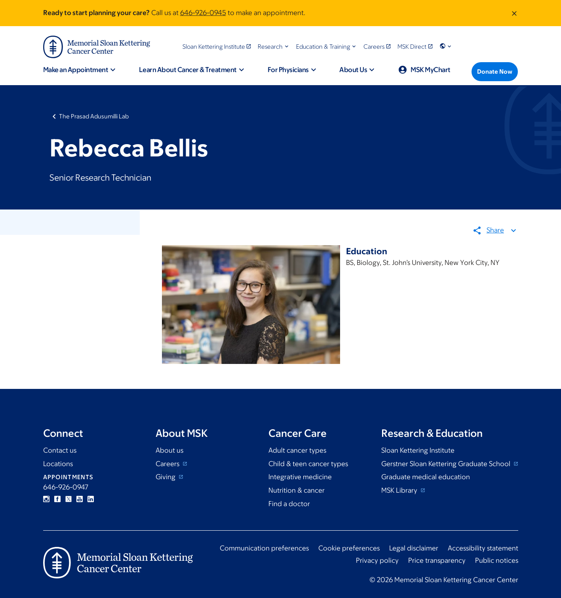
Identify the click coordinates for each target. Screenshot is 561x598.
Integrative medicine (300, 477)
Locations (58, 464)
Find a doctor (289, 504)
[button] (274, 46)
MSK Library (400, 490)
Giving (166, 477)
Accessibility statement (483, 548)
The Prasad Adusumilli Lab (94, 116)
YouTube (79, 499)
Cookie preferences (349, 548)
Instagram (46, 499)
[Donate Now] (495, 71)
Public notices (496, 560)
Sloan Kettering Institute (418, 450)
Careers (168, 464)
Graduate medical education (425, 477)
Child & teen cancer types (308, 464)
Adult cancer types (297, 450)
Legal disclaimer (413, 548)
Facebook (57, 499)
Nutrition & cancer (296, 490)
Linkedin (90, 499)
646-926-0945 (203, 13)
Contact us (59, 450)
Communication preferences (264, 548)
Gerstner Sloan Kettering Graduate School (446, 464)
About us (169, 450)
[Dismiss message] (514, 13)
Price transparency (437, 560)
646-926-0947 (65, 487)
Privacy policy (377, 560)
